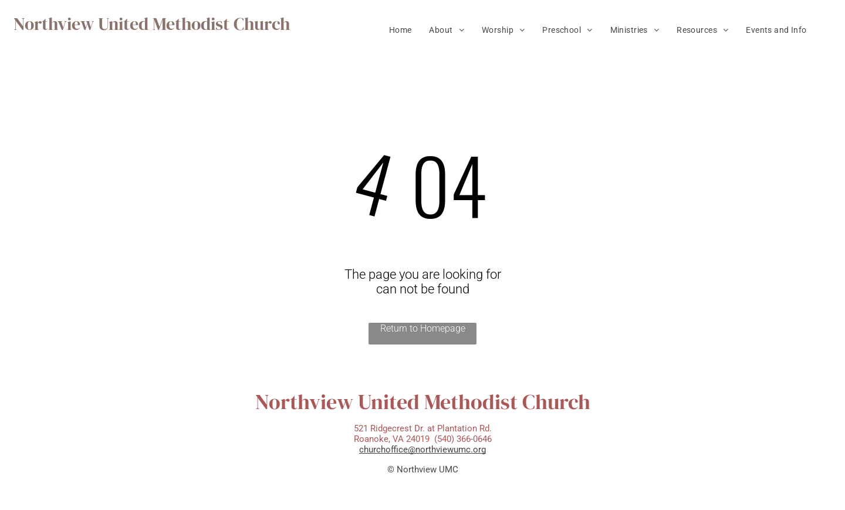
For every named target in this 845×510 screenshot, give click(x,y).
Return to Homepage (422, 328)
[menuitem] (400, 30)
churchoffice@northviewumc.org (422, 449)
